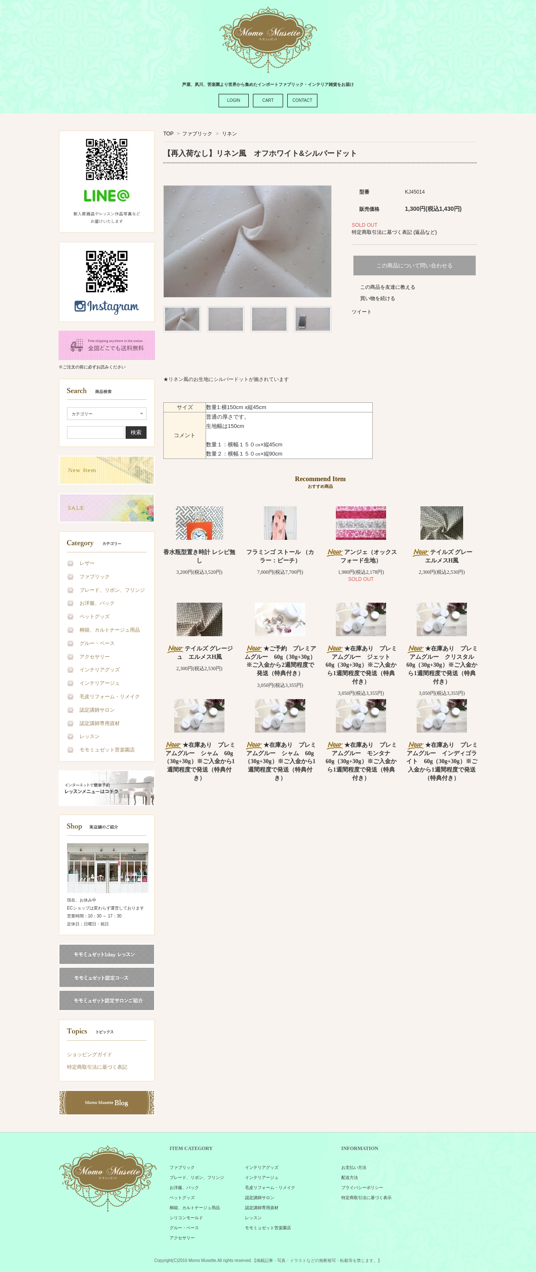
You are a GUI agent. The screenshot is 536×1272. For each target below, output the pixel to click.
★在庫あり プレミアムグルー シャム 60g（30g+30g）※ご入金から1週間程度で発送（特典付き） (199, 761)
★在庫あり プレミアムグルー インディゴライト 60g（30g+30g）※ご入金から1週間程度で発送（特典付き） (442, 761)
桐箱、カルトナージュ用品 (110, 630)
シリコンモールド (186, 1217)
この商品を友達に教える (387, 287)
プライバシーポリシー (362, 1187)
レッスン (90, 736)
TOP (168, 134)
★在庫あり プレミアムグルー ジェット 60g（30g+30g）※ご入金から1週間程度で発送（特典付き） (361, 665)
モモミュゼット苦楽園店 (107, 750)
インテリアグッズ (100, 670)
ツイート (362, 312)
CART (267, 100)
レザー (87, 563)
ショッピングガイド (89, 1054)
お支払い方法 (353, 1167)
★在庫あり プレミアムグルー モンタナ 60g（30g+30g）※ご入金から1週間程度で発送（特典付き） (361, 761)
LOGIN (233, 100)
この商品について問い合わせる (414, 265)
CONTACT (302, 100)
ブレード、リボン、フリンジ (112, 590)
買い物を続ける (377, 298)
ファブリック (95, 577)
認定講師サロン (97, 710)
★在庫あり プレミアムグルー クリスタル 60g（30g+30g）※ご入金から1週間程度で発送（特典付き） (443, 665)
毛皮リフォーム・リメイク (110, 696)
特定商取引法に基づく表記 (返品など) (394, 232)
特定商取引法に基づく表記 (97, 1067)
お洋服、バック (97, 603)
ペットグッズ (95, 616)
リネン (229, 134)
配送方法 (349, 1177)
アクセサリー (95, 657)
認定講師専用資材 (100, 723)
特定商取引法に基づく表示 (366, 1197)
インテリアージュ (100, 683)
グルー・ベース (97, 643)
